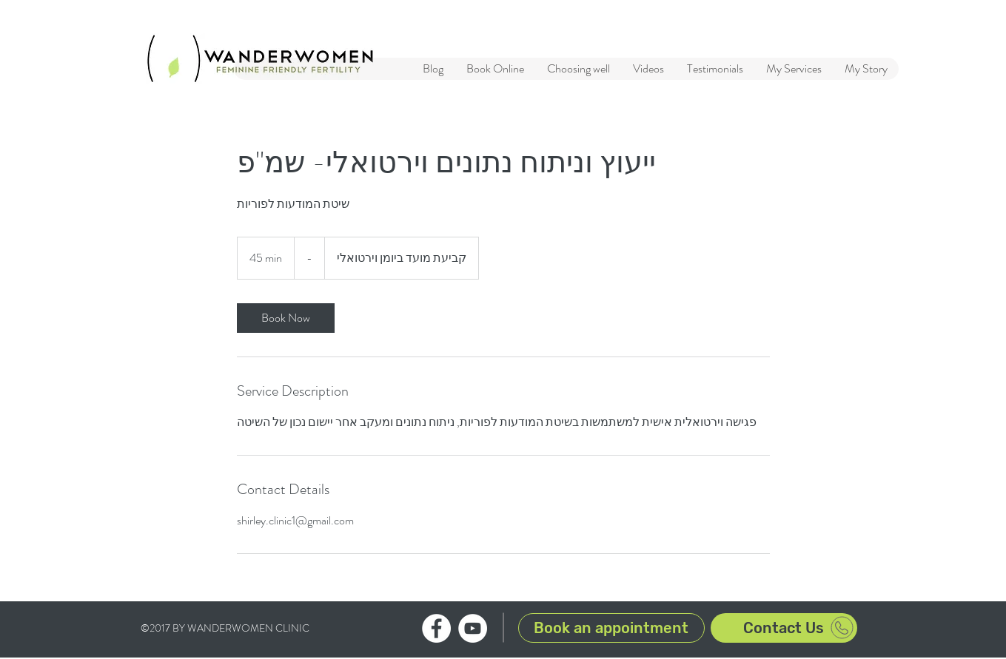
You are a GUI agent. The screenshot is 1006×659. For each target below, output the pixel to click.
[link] (286, 318)
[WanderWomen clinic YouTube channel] (472, 628)
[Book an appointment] (611, 628)
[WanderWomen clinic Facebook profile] (436, 628)
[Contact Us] (784, 628)
